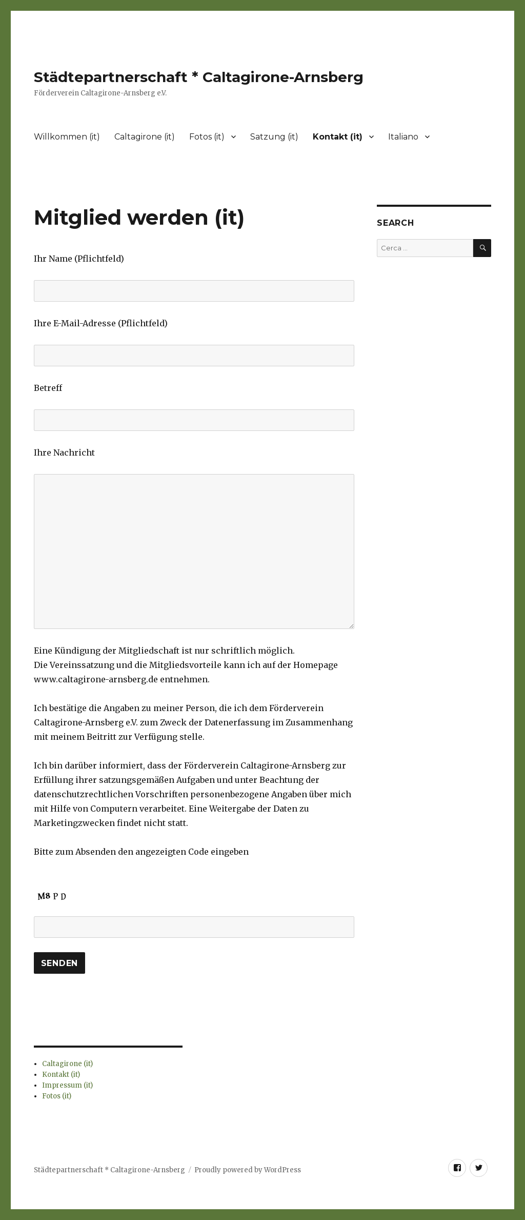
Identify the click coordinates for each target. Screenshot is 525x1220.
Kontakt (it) (337, 137)
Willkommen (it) (67, 137)
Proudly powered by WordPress (247, 1170)
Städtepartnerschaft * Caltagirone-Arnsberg (199, 77)
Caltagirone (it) (144, 137)
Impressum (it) (67, 1085)
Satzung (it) (274, 137)
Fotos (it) (207, 137)
